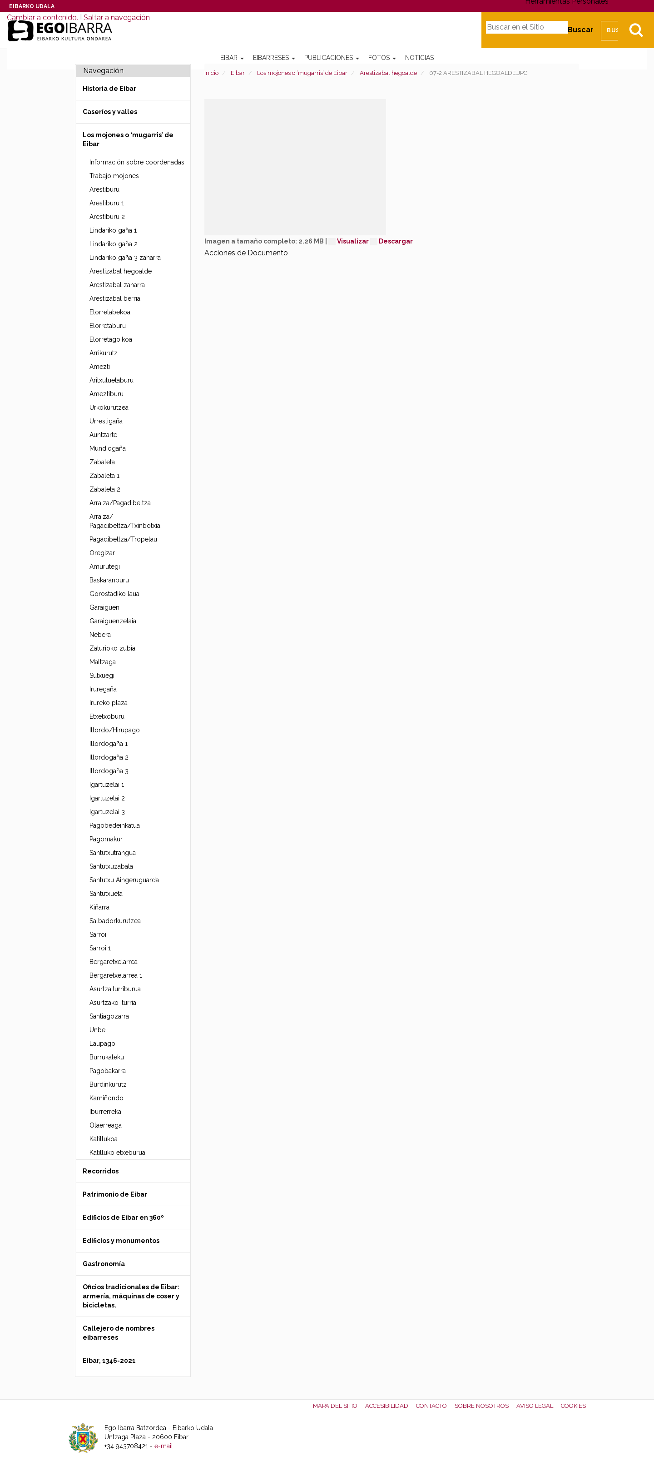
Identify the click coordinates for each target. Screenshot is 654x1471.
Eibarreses (274, 57)
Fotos (382, 57)
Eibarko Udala (31, 6)
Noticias (419, 57)
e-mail (163, 1446)
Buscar (581, 29)
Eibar (232, 57)
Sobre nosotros (482, 1405)
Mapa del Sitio (335, 1405)
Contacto (431, 1405)
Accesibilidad (386, 1405)
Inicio (211, 73)
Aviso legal (534, 1405)
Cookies (573, 1405)
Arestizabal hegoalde (388, 73)
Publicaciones (331, 57)
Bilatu (636, 30)
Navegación (103, 70)
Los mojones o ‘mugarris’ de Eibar (302, 73)
